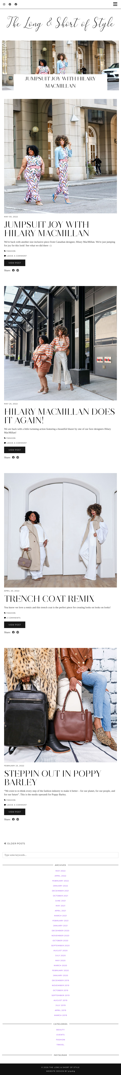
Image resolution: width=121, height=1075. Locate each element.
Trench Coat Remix (49, 599)
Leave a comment (15, 256)
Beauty (60, 1030)
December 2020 (60, 931)
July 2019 (61, 1005)
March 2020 (60, 965)
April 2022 (60, 876)
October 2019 (60, 990)
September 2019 (61, 995)
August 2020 (60, 950)
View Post (15, 263)
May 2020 (60, 960)
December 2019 (60, 980)
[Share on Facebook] (13, 270)
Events (61, 1035)
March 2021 (60, 916)
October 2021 (60, 896)
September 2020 (60, 945)
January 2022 (60, 886)
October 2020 (60, 940)
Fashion (11, 251)
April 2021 (60, 911)
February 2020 (60, 970)
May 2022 (61, 871)
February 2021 (60, 921)
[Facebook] (16, 4)
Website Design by (60, 1071)
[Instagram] (4, 4)
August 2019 (60, 1000)
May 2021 (60, 906)
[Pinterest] (10, 4)
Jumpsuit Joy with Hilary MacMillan (46, 228)
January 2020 (60, 975)
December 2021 (60, 891)
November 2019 (60, 985)
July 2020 (60, 955)
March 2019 (60, 1015)
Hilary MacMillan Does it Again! (59, 415)
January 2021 (60, 926)
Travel (60, 1045)
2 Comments (12, 618)
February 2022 (60, 881)
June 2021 (60, 901)
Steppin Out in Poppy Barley (53, 777)
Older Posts (14, 843)
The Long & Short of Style (64, 1067)
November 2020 (60, 935)
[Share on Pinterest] (18, 270)
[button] (116, 4)
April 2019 (60, 1010)
